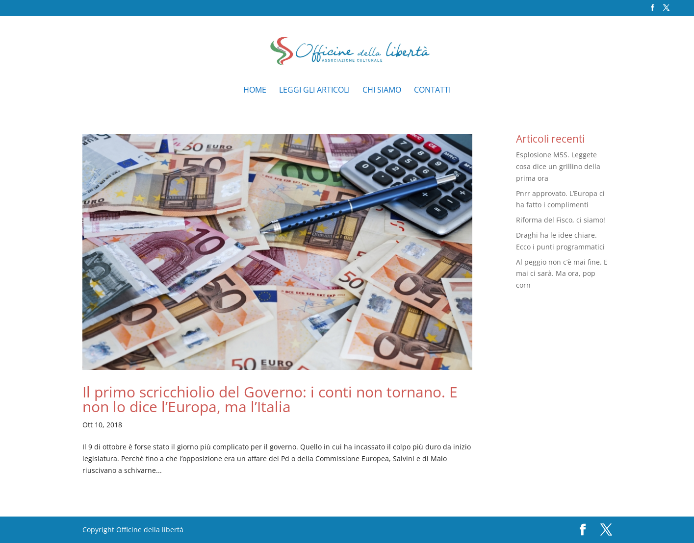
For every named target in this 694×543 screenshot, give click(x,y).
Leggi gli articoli (314, 90)
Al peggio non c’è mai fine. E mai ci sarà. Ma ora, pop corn (562, 273)
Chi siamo (381, 90)
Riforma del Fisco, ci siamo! (560, 219)
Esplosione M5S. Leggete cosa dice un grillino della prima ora (558, 166)
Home (254, 90)
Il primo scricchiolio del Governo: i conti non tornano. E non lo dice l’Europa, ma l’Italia (270, 399)
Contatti (432, 90)
